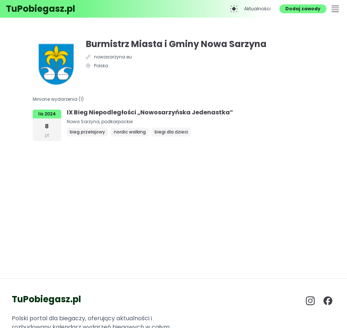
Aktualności (257, 9)
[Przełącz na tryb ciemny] (234, 9)
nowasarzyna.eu (113, 57)
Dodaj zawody (303, 9)
